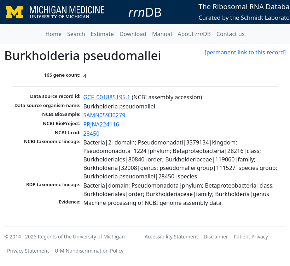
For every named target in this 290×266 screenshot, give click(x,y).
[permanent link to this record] (245, 52)
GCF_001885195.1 (106, 97)
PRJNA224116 (101, 124)
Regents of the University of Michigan (81, 236)
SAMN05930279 (104, 115)
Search (76, 34)
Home (53, 34)
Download (133, 34)
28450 (91, 133)
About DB (194, 34)
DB (145, 12)
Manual (162, 34)
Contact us (230, 34)
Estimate (102, 34)
